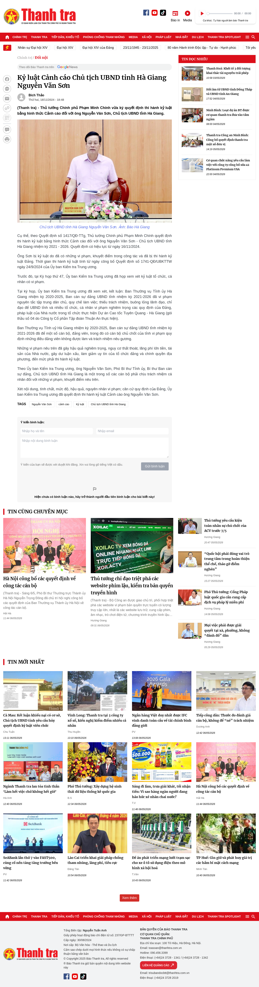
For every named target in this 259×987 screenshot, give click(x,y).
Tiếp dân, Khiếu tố (65, 37)
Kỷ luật (80, 404)
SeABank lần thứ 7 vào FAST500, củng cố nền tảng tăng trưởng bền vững (30, 863)
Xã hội (147, 37)
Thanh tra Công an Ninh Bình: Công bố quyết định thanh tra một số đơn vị (227, 139)
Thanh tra (39, 37)
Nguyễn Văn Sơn (42, 404)
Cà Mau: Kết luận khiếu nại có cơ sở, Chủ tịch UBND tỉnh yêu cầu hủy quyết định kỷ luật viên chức (32, 720)
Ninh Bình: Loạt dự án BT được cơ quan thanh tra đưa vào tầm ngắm (227, 114)
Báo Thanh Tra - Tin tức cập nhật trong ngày (39, 16)
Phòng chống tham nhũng (104, 37)
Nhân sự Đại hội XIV (37, 47)
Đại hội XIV (69, 47)
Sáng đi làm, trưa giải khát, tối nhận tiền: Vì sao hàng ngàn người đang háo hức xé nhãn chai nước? (161, 791)
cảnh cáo (64, 404)
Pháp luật (163, 37)
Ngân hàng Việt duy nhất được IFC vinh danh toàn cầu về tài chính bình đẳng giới (161, 720)
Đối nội (41, 57)
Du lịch (198, 37)
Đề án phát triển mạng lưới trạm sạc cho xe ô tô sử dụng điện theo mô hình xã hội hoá (161, 863)
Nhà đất (181, 37)
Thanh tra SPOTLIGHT (224, 37)
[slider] (220, 14)
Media (133, 37)
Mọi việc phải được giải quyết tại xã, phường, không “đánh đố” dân (227, 630)
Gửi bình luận (155, 466)
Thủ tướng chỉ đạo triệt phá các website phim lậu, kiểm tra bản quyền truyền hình (132, 586)
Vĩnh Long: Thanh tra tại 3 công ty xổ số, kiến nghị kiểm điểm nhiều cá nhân (97, 720)
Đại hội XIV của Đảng (102, 47)
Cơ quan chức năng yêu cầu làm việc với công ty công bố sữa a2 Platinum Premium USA (228, 165)
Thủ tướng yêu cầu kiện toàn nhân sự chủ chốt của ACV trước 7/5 (225, 525)
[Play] (202, 13)
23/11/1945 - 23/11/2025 (144, 47)
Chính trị (19, 37)
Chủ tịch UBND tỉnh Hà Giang (108, 404)
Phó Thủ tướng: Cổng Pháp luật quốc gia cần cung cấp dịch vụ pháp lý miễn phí (226, 597)
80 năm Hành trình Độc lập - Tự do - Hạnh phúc (206, 47)
